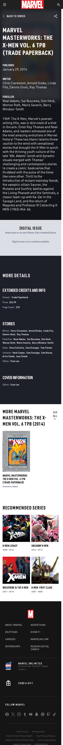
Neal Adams (11, 101)
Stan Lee (14, 361)
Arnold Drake (36, 83)
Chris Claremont (14, 83)
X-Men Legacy (10, 545)
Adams (15, 486)
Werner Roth (12, 105)
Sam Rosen (46, 352)
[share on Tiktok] (54, 715)
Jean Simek (21, 356)
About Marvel (13, 625)
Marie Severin (32, 105)
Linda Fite (48, 330)
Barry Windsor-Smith (43, 342)
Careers (10, 639)
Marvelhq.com (40, 639)
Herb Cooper (19, 352)
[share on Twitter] (13, 715)
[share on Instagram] (19, 715)
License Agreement (47, 740)
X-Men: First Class (41, 587)
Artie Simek (8, 356)
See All (55, 415)
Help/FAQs (11, 632)
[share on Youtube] (30, 715)
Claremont (7, 486)
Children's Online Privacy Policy (20, 740)
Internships (12, 646)
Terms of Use (23, 731)
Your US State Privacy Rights (19, 736)
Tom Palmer (46, 347)
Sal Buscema (30, 101)
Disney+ (36, 632)
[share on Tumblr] (25, 715)
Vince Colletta (16, 347)
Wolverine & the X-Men (15, 587)
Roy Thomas (38, 87)
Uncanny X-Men (39, 545)
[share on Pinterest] (42, 715)
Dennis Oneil (18, 87)
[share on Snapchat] (36, 715)
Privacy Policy (38, 731)
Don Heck (47, 101)
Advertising (38, 625)
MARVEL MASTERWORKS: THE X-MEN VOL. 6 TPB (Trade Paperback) (15, 479)
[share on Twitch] (48, 715)
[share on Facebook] (7, 715)
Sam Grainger (32, 347)
